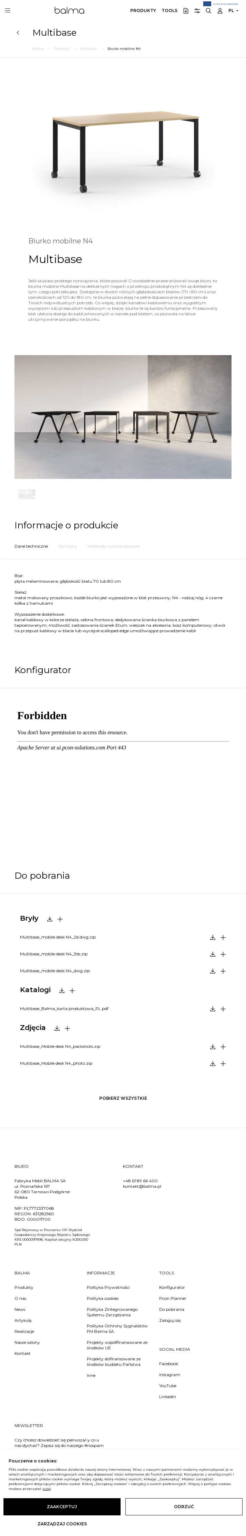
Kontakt (22, 1353)
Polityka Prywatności (108, 1287)
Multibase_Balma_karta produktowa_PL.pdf (64, 1008)
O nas (20, 1298)
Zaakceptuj (62, 1506)
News (19, 1309)
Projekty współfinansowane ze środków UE (117, 1345)
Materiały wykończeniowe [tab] (114, 546)
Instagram (169, 1374)
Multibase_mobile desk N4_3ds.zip (54, 953)
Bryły (29, 918)
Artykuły (23, 1320)
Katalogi (35, 990)
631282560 (43, 1213)
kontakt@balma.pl (142, 1186)
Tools (169, 10)
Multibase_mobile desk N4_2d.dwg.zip (58, 937)
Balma (69, 10)
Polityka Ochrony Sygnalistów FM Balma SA (117, 1328)
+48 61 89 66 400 (140, 1180)
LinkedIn (167, 1396)
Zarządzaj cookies (62, 1523)
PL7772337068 (39, 1208)
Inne (91, 1375)
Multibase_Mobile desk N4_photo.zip (56, 1063)
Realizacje (24, 1331)
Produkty (143, 10)
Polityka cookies (103, 1298)
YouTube (167, 1385)
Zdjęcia (33, 1027)
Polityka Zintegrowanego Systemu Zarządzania (112, 1312)
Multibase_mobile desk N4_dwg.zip (55, 970)
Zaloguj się (170, 1320)
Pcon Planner (172, 1298)
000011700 (39, 1219)
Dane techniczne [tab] (31, 546)
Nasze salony (27, 1342)
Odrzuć (184, 1506)
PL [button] (231, 10)
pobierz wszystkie (123, 1098)
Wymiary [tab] (67, 546)
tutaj (47, 1488)
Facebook (168, 1363)
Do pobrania (171, 1309)
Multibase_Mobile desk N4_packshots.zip (60, 1046)
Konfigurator (172, 1287)
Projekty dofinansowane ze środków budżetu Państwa (114, 1361)
